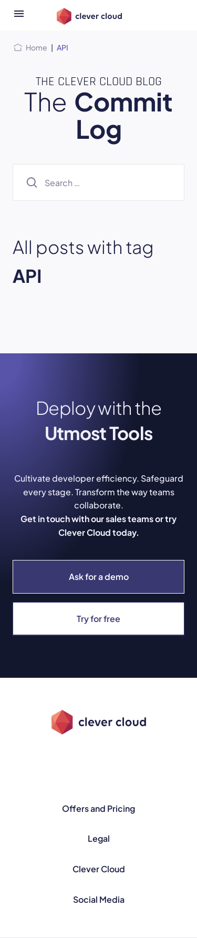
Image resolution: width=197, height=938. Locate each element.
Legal (99, 838)
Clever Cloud (98, 868)
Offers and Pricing (98, 808)
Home (36, 47)
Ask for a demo (99, 576)
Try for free (98, 618)
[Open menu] (19, 15)
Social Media (99, 899)
